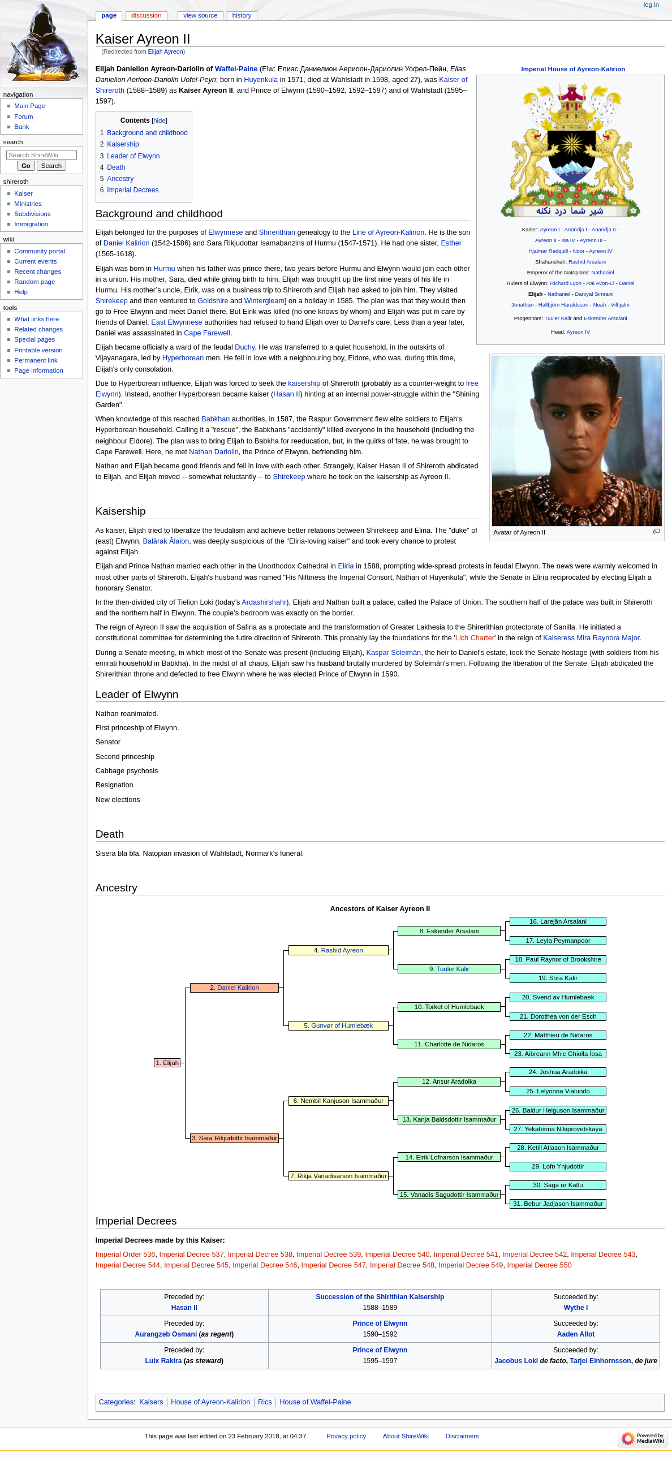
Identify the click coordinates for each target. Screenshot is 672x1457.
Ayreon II (546, 240)
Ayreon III (591, 240)
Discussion (146, 15)
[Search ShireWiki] (41, 155)
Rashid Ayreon (342, 950)
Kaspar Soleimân (394, 653)
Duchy (245, 347)
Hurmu (164, 269)
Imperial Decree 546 (264, 1265)
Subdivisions (32, 213)
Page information (38, 370)
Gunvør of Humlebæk (342, 1025)
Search (13, 142)
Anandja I (576, 229)
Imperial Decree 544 (128, 1265)
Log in (651, 4)
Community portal (39, 251)
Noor (579, 251)
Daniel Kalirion (127, 243)
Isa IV (568, 240)
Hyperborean (183, 358)
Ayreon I (549, 229)
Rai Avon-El (601, 283)
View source (200, 15)
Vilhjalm (620, 304)
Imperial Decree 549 (470, 1265)
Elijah (535, 294)
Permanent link (35, 360)
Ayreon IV (601, 251)
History (242, 15)
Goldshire (212, 301)
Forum (23, 116)
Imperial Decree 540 (397, 1254)
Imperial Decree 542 (534, 1254)
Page (109, 15)
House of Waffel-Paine (315, 1402)
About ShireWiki (406, 1436)
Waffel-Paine (236, 69)
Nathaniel (602, 272)
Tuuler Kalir (557, 318)
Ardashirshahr (264, 602)
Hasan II (286, 394)
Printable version (38, 350)
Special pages (34, 339)
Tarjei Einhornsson (600, 1361)
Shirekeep (112, 301)
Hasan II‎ (184, 1308)
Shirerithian (277, 232)
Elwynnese (225, 232)
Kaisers (151, 1402)
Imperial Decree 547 (333, 1265)
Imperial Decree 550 (539, 1265)
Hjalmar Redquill (548, 251)
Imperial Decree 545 (196, 1265)
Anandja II (604, 229)
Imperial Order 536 (126, 1254)
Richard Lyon (565, 283)
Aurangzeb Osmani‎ (166, 1334)
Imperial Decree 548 (402, 1265)
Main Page (29, 105)
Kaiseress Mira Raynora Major (591, 638)
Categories (116, 1402)
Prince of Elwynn (379, 1323)
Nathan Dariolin (213, 452)
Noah (599, 304)
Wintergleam (264, 301)
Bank (21, 126)
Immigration (31, 224)
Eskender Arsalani (605, 318)
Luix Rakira (163, 1361)
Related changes (38, 329)
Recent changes (37, 271)
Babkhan (215, 419)
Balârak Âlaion (166, 541)
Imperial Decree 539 (328, 1254)
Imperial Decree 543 (603, 1254)
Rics (265, 1402)
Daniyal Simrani (594, 294)
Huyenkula (261, 80)
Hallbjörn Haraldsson (563, 304)
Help (21, 291)
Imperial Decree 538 (260, 1254)
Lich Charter (474, 638)
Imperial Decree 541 (466, 1254)
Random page (34, 281)
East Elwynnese (176, 322)
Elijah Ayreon (165, 51)
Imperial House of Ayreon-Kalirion (574, 69)
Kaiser (23, 193)
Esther (451, 243)
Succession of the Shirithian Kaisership (380, 1297)
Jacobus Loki (516, 1361)
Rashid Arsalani (587, 261)
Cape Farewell (207, 333)
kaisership (304, 383)
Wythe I (576, 1308)
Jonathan (522, 304)
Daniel (627, 283)
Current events (35, 261)
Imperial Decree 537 (191, 1254)
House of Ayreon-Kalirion (210, 1402)
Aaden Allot (576, 1334)
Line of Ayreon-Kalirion (388, 232)
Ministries (27, 203)
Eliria (346, 566)
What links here (36, 319)
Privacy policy (346, 1436)
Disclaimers (462, 1436)
